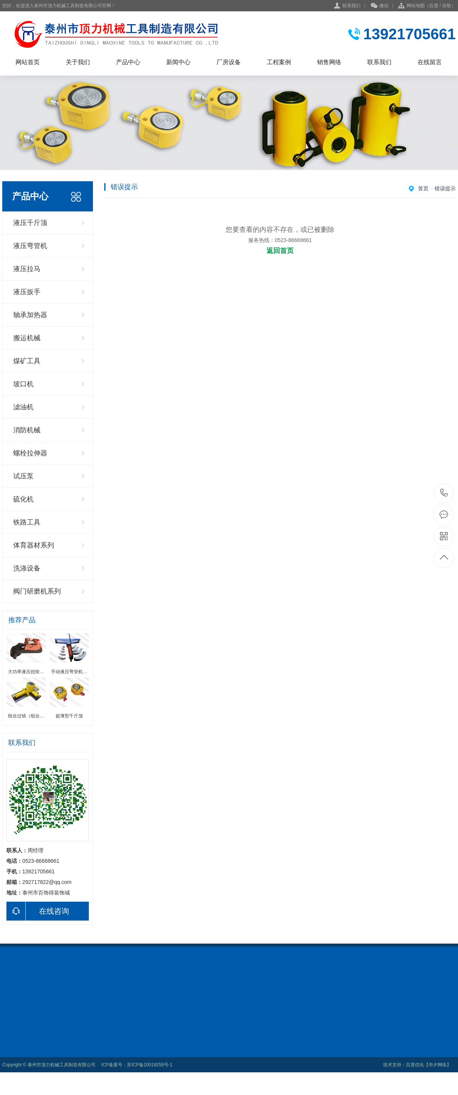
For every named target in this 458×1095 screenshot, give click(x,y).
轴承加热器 (30, 315)
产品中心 (128, 62)
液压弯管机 (30, 246)
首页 (423, 188)
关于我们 (78, 62)
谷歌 (446, 5)
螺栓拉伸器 (30, 453)
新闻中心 (178, 62)
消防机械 (26, 430)
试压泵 (23, 476)
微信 (379, 6)
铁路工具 (26, 522)
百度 (433, 5)
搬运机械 (26, 338)
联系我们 (351, 5)
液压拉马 (26, 269)
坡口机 (23, 384)
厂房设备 (229, 62)
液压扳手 (26, 292)
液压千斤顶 (30, 223)
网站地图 (416, 5)
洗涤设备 (26, 568)
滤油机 (23, 407)
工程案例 (279, 62)
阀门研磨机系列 (37, 591)
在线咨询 (37, 911)
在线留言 (430, 62)
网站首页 (27, 62)
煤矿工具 (26, 361)
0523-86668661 (444, 493)
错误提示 (445, 188)
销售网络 (329, 62)
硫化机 (23, 499)
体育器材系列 (33, 545)
